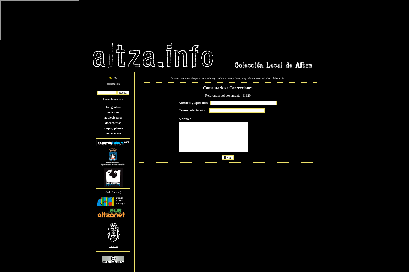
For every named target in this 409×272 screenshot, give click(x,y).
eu (115, 77)
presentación (113, 83)
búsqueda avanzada (113, 99)
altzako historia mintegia (120, 200)
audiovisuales (113, 117)
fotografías (113, 107)
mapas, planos (113, 128)
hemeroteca (113, 133)
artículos (113, 112)
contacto (113, 246)
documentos (113, 123)
